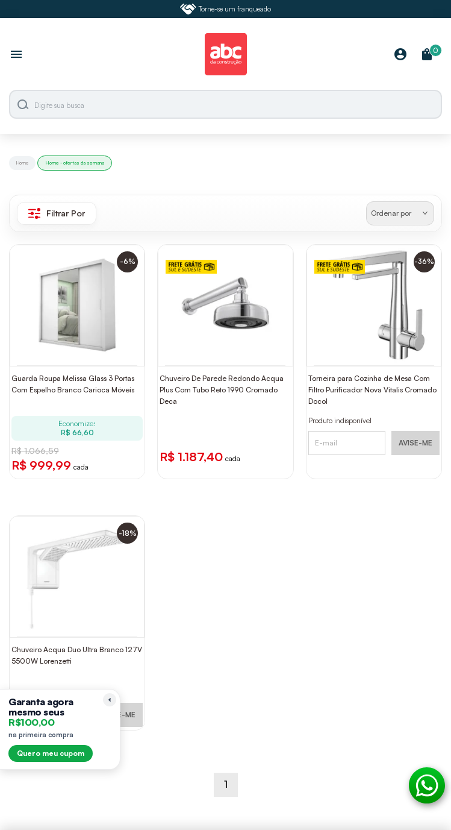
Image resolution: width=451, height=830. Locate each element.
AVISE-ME (415, 442)
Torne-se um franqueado (226, 9)
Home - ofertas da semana (74, 163)
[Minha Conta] (400, 55)
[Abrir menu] (16, 55)
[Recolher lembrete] (109, 699)
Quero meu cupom (50, 753)
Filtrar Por (56, 213)
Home (22, 163)
